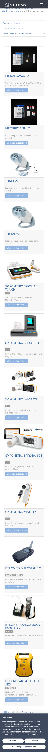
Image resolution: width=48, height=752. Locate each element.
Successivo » (27, 712)
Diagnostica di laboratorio (13, 23)
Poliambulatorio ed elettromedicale (17, 34)
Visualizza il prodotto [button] (17, 90)
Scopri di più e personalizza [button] (24, 747)
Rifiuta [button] (13, 741)
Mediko (14, 4)
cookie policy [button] (36, 729)
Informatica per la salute (13, 28)
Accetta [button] (35, 741)
